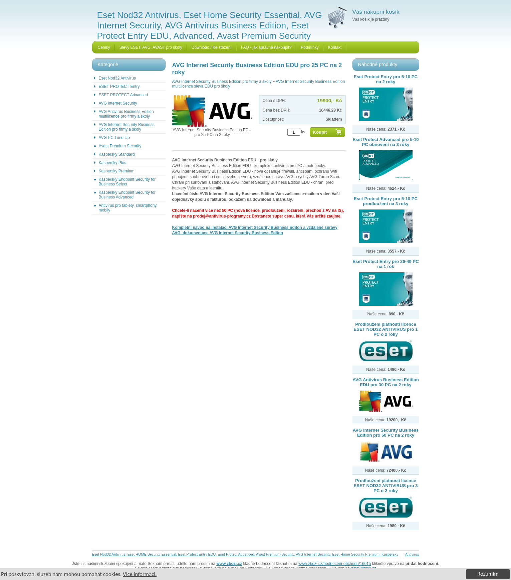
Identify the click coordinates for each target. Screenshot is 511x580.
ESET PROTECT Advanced (123, 95)
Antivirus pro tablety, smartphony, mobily (128, 207)
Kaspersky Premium (117, 171)
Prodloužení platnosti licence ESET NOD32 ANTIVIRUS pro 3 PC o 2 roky (385, 485)
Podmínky (309, 47)
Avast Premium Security (120, 146)
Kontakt (335, 47)
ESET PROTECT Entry (119, 86)
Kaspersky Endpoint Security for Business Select (127, 181)
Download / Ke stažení (212, 47)
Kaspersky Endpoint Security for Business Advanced (127, 194)
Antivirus (412, 554)
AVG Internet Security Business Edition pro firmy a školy (127, 127)
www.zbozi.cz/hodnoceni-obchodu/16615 (334, 563)
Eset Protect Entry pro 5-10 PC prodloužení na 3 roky (386, 201)
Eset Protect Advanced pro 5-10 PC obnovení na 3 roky (385, 142)
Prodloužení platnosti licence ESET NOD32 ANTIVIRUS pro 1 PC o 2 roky (385, 329)
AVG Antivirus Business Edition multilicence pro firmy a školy (126, 114)
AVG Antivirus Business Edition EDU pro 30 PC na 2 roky (385, 382)
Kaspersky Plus (112, 162)
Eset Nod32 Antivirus (117, 78)
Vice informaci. (140, 574)
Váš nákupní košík (376, 11)
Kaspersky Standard (117, 154)
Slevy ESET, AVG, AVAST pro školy (150, 47)
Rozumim (487, 573)
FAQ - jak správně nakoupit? (266, 47)
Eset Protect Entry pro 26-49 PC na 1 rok (385, 264)
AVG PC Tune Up (114, 137)
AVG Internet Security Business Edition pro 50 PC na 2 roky (386, 433)
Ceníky (104, 47)
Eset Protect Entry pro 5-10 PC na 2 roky (386, 79)
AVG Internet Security (118, 103)
